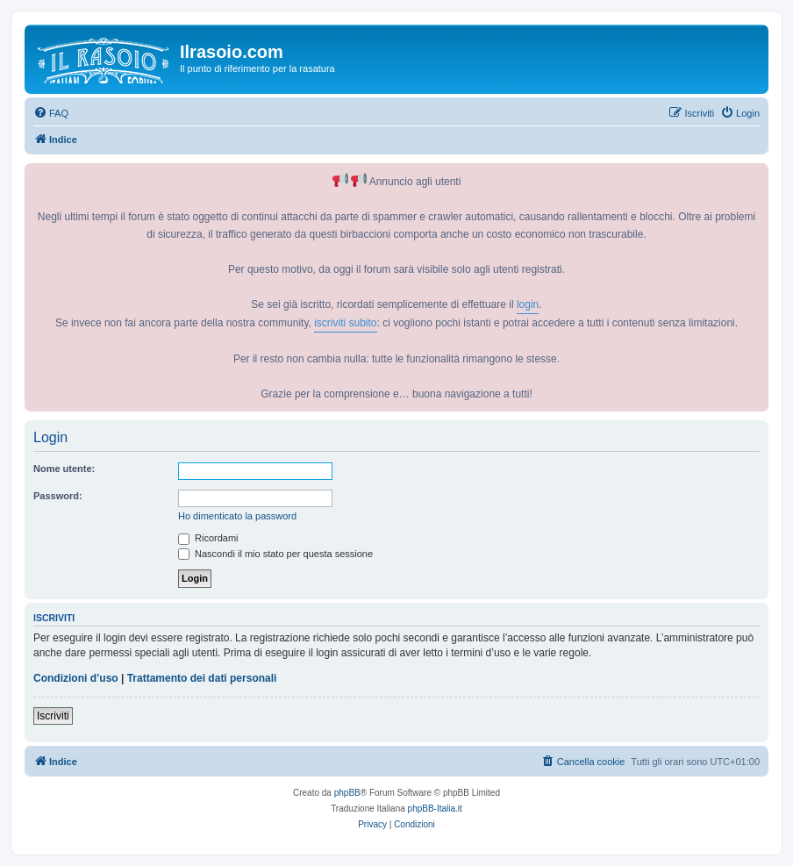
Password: (57, 495)
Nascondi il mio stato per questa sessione (275, 553)
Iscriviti (53, 716)
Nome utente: (64, 468)
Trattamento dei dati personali (202, 678)
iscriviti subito (345, 323)
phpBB (347, 793)
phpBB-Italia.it (435, 808)
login (528, 304)
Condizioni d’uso (75, 678)
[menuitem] (50, 113)
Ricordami (208, 538)
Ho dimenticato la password (237, 516)
